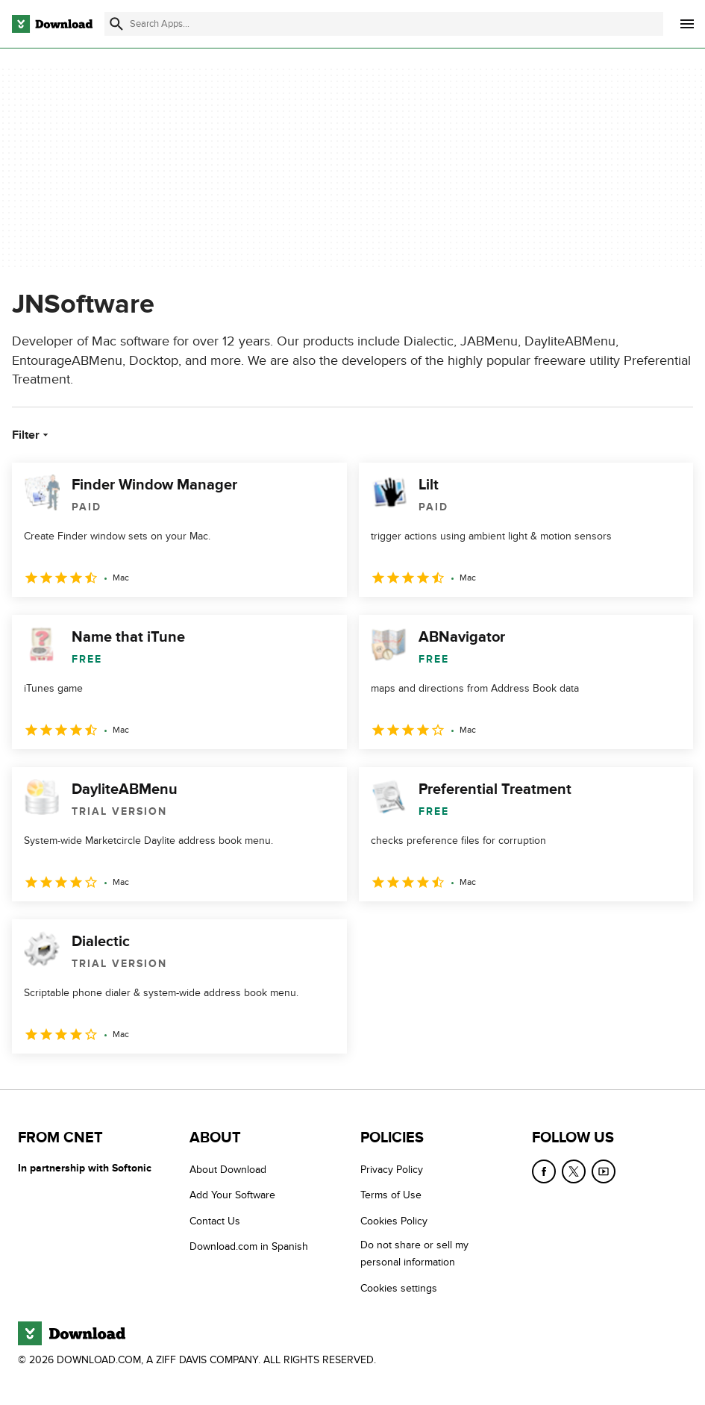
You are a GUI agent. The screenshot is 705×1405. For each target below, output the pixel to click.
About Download (227, 1169)
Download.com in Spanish (248, 1247)
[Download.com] (52, 24)
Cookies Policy (393, 1221)
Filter (31, 435)
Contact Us (214, 1221)
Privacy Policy (391, 1169)
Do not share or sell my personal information (414, 1254)
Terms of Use (391, 1195)
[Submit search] (116, 24)
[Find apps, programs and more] (383, 24)
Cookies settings (398, 1288)
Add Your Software (232, 1195)
